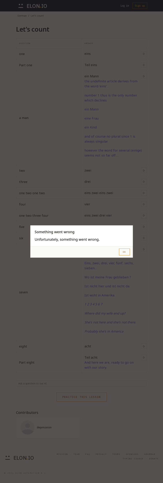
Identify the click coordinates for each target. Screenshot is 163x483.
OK (124, 252)
